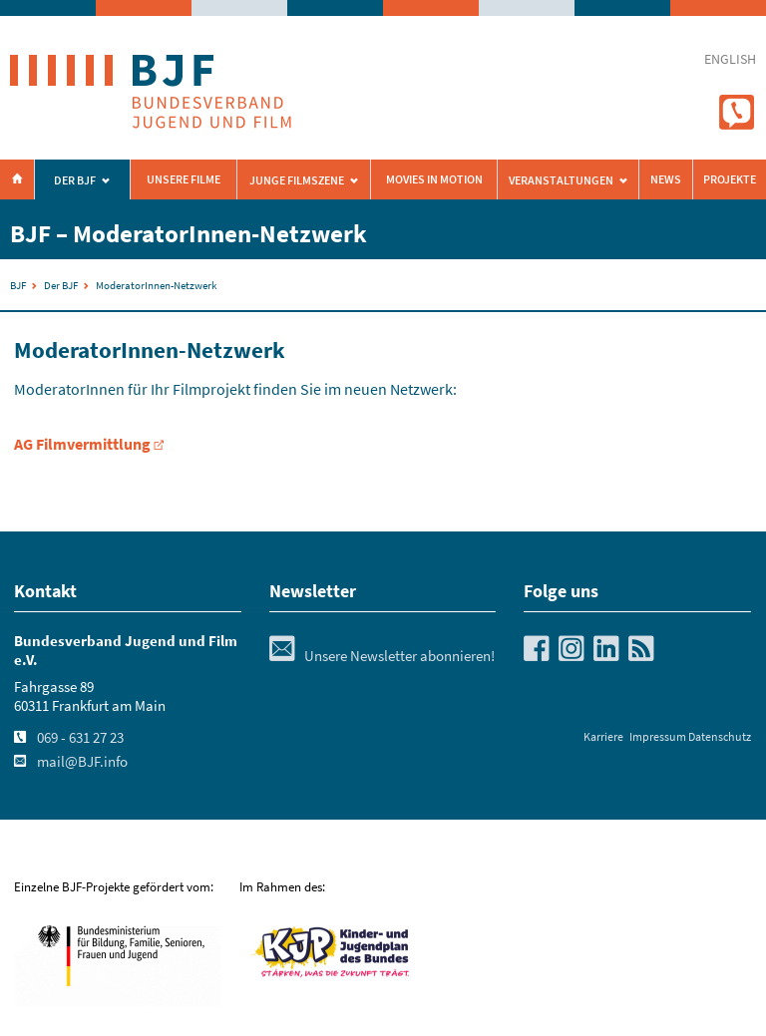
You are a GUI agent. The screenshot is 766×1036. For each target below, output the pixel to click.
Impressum (657, 736)
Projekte (729, 179)
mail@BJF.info (82, 762)
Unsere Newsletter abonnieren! (382, 656)
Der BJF (75, 180)
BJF (18, 285)
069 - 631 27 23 (80, 738)
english (730, 59)
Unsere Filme (183, 179)
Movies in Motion (434, 179)
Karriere (603, 736)
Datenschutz (719, 736)
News (665, 179)
